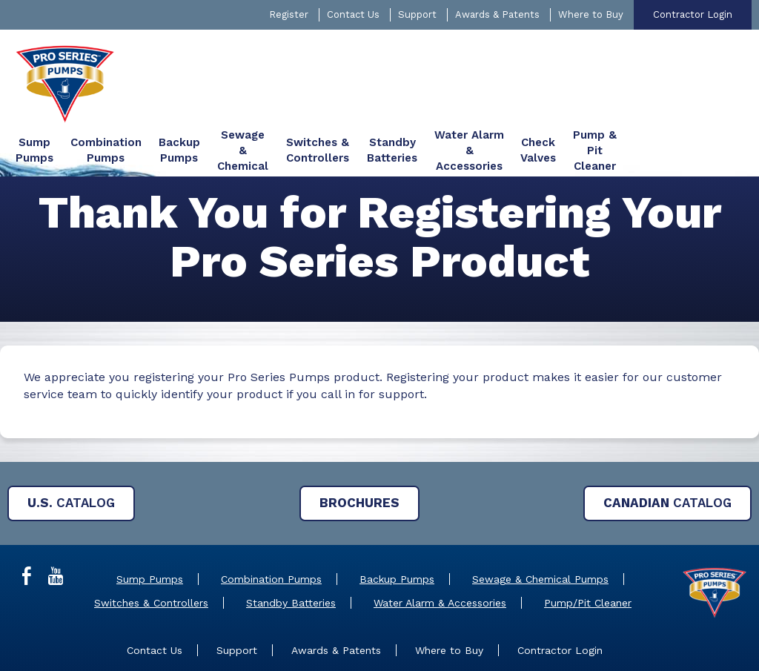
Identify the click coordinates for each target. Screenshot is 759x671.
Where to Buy (590, 14)
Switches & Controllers (151, 551)
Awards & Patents (497, 14)
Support (417, 14)
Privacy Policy (512, 641)
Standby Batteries (291, 551)
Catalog (71, 450)
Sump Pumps (149, 527)
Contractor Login (692, 14)
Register (288, 14)
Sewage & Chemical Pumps (540, 527)
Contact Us (353, 14)
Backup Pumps (396, 527)
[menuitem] (185, 56)
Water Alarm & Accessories (440, 551)
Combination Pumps (271, 527)
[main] (379, 267)
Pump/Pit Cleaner (588, 551)
